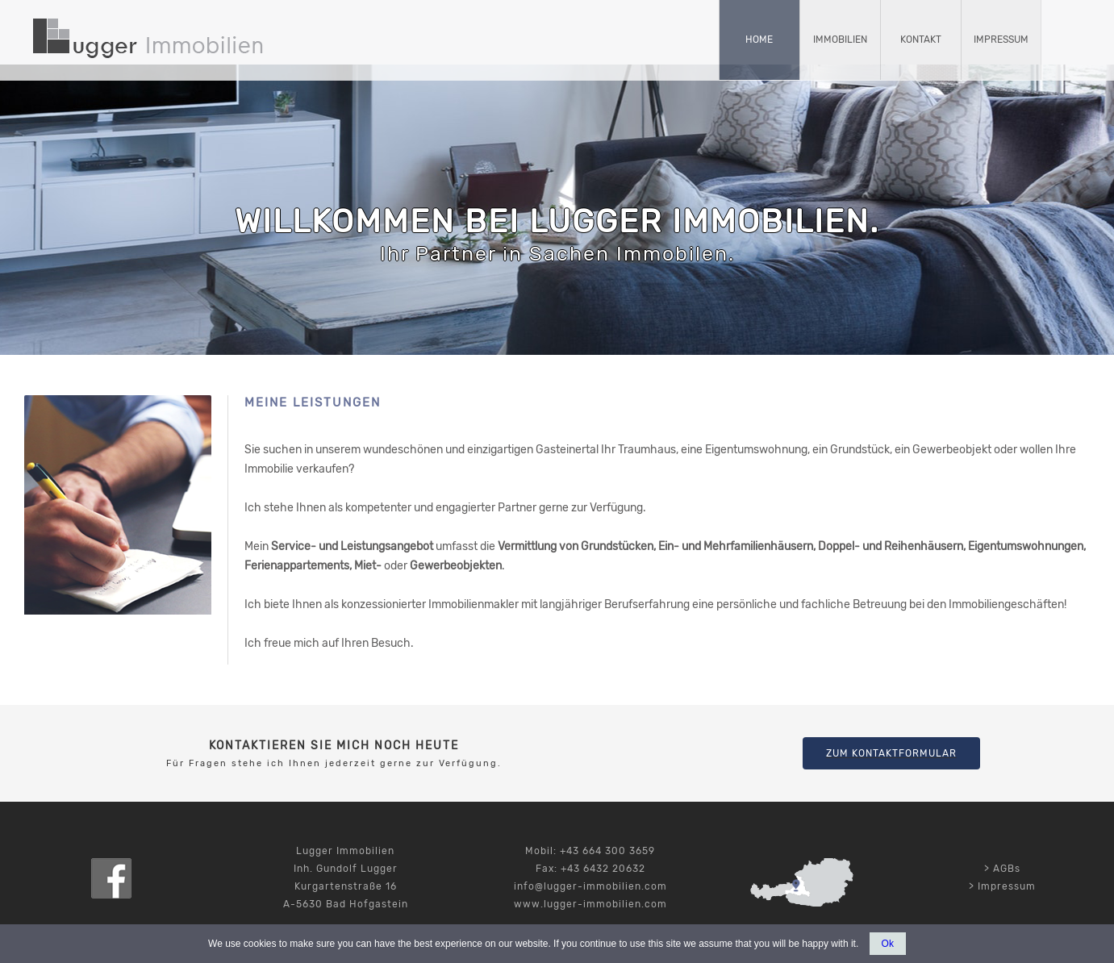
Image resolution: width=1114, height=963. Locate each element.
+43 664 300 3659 (607, 851)
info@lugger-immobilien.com (590, 886)
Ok (888, 943)
